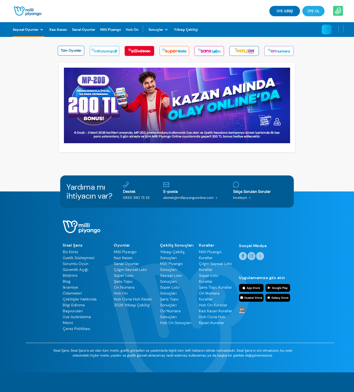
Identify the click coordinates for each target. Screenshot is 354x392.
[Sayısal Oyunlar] (28, 29)
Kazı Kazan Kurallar (215, 311)
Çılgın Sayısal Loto (130, 269)
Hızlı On (121, 293)
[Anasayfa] (28, 10)
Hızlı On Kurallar (213, 305)
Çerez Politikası (76, 328)
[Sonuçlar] (158, 29)
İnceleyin (243, 197)
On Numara (124, 287)
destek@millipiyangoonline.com (191, 197)
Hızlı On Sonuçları (176, 322)
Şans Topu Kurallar (215, 287)
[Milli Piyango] (110, 29)
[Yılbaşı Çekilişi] (186, 29)
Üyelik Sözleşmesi (78, 257)
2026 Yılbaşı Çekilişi (132, 305)
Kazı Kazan (123, 257)
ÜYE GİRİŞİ (285, 11)
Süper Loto (123, 275)
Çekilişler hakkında (80, 299)
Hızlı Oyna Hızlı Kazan (133, 299)
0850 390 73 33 (136, 197)
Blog (67, 281)
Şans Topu (123, 281)
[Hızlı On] (132, 29)
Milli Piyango (125, 251)
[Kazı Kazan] (58, 29)
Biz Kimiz (70, 251)
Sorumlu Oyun (75, 263)
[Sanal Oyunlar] (83, 29)
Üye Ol (313, 11)
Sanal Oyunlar (126, 263)
